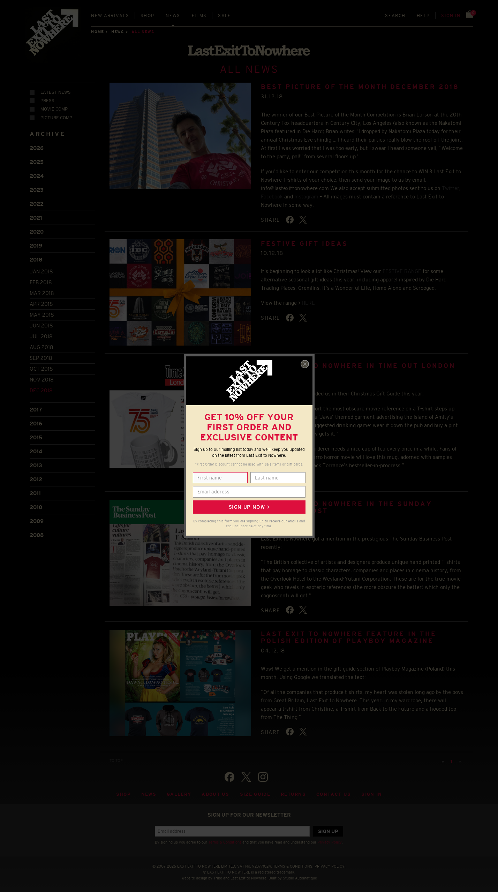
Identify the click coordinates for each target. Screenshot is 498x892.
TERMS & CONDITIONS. (293, 865)
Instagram (306, 195)
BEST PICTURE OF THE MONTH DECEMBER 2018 (360, 86)
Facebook (272, 195)
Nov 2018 (42, 379)
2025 (37, 161)
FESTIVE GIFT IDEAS (304, 242)
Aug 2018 (41, 346)
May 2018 (42, 314)
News (173, 15)
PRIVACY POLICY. (330, 865)
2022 (37, 203)
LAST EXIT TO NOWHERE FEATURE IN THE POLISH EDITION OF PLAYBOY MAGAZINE (348, 637)
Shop (147, 15)
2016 (36, 422)
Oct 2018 (41, 368)
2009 (37, 520)
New (110, 15)
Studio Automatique (300, 877)
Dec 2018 (41, 390)
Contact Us (333, 793)
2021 (36, 217)
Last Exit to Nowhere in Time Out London (358, 365)
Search (395, 15)
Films (199, 15)
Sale (224, 15)
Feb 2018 (41, 282)
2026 (37, 147)
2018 (36, 259)
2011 (35, 492)
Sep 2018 (41, 357)
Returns (293, 793)
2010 (36, 506)
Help (423, 15)
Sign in (450, 15)
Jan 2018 (41, 271)
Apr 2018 (41, 303)
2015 (36, 436)
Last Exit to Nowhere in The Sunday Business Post (346, 507)
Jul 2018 (41, 336)
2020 (37, 231)
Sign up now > (249, 507)
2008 (37, 534)
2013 (36, 464)
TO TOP (116, 759)
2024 (37, 175)
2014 (36, 450)
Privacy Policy (329, 841)
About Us (215, 793)
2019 (36, 245)
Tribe (217, 877)
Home (97, 32)
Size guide (255, 793)
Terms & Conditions (224, 841)
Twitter (450, 187)
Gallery (179, 793)
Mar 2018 (42, 292)
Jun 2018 (41, 325)
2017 (36, 408)
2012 (36, 478)
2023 (37, 189)
